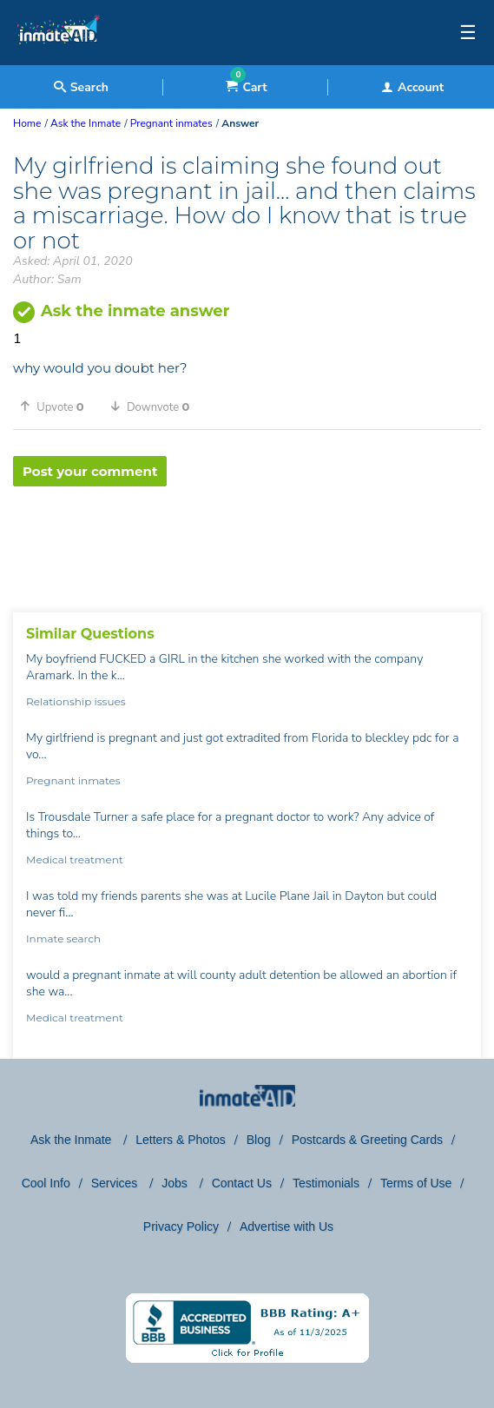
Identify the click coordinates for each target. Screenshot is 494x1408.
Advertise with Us (286, 1226)
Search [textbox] (81, 87)
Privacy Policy (181, 1226)
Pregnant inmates (73, 780)
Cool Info (46, 1183)
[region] (247, 542)
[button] (58, 406)
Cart (246, 87)
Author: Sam (47, 279)
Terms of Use (415, 1183)
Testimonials (326, 1183)
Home (27, 123)
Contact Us (242, 1183)
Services (116, 1183)
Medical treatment (74, 859)
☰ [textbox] (468, 33)
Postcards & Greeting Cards (367, 1140)
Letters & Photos (180, 1140)
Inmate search (63, 938)
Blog (259, 1140)
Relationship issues (76, 701)
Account (412, 87)
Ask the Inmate (72, 1140)
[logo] (58, 60)
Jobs (175, 1183)
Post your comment (90, 471)
